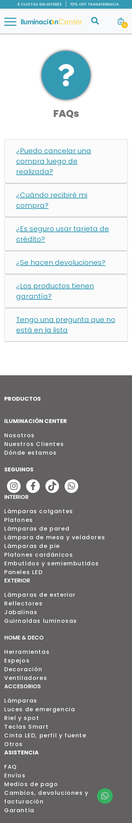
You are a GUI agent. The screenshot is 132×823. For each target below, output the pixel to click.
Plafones (18, 520)
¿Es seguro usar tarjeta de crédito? (62, 234)
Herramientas (27, 652)
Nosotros (19, 435)
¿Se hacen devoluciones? (60, 262)
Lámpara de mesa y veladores (54, 537)
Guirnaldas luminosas (40, 621)
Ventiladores (25, 678)
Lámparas (20, 701)
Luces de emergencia (39, 709)
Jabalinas (20, 612)
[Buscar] (95, 24)
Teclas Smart (26, 727)
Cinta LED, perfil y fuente (45, 735)
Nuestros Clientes (34, 444)
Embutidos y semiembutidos (51, 563)
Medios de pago (31, 784)
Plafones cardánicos (38, 555)
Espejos (17, 661)
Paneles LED (23, 572)
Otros (13, 744)
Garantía (19, 810)
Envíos (15, 775)
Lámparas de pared (36, 529)
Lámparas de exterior (40, 595)
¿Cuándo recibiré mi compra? (51, 200)
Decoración (23, 669)
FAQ (10, 767)
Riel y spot (21, 718)
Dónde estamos (30, 453)
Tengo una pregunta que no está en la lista (65, 325)
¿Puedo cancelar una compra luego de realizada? (53, 161)
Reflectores (23, 603)
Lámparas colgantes (38, 511)
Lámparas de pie (32, 546)
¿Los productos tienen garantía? (55, 291)
